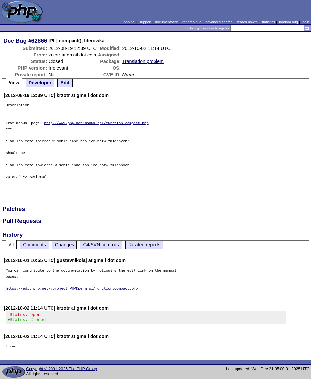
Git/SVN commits (101, 244)
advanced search (218, 22)
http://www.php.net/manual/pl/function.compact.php (96, 123)
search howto (246, 22)
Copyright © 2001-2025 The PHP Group (61, 371)
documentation (166, 22)
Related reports (144, 244)
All (11, 244)
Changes (64, 244)
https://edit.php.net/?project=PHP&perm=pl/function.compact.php (72, 288)
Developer (40, 82)
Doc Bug (15, 40)
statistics (268, 22)
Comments (34, 244)
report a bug (191, 22)
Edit (64, 82)
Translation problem (143, 61)
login (305, 22)
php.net (129, 22)
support (145, 22)
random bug (288, 22)
